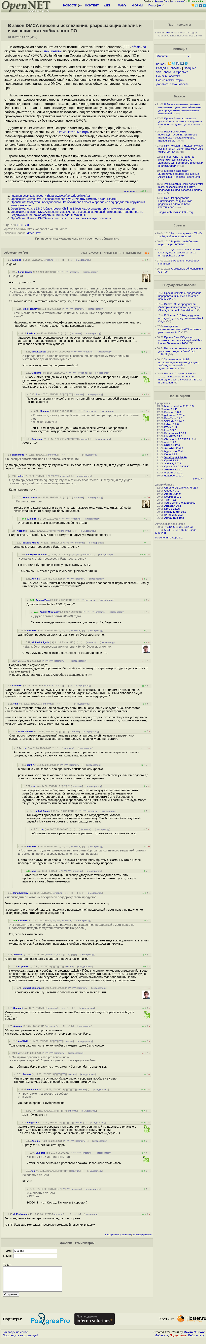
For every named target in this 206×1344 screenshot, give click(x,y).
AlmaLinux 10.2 (174, 517)
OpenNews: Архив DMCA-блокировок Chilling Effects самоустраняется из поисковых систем (73, 208)
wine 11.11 (171, 409)
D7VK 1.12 (170, 427)
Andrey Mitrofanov (36, 554)
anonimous (18, 455)
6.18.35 (177, 526)
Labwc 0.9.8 (171, 424)
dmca (30, 233)
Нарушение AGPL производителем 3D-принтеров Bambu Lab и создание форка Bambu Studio (177, 136)
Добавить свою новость (172, 84)
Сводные (190, 68)
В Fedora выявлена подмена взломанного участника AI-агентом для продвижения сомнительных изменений (180, 109)
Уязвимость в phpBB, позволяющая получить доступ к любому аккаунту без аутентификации (178, 364)
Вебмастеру (196, 1340)
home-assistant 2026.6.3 (179, 406)
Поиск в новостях (168, 76)
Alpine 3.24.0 (172, 493)
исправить (130, 191)
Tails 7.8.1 (170, 499)
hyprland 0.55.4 (173, 451)
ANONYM (23, 1041)
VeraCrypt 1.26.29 (175, 457)
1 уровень (95, 252)
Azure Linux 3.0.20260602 (180, 502)
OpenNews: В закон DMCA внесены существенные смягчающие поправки (61, 218)
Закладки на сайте (15, 1337)
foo (33, 1171)
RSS (146, 252)
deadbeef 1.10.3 (174, 475)
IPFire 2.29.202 (173, 514)
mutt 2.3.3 (170, 442)
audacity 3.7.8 (172, 463)
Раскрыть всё (133, 252)
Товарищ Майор (30, 542)
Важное (179, 96)
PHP (167, 32)
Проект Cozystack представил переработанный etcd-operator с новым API (179, 296)
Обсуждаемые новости (179, 285)
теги (160, 5)
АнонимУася (43, 600)
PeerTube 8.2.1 (173, 418)
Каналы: (161, 64)
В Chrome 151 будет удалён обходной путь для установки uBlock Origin (180, 318)
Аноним (16, 260)
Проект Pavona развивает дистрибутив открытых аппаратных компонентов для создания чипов (180, 121)
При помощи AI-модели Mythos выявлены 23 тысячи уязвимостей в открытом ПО (180, 148)
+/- (120, 252)
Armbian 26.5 (172, 505)
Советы (179, 225)
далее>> (198, 478)
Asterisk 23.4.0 (173, 448)
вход (167, 1)
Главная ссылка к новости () (50, 195)
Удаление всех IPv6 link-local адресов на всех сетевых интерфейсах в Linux (179, 252)
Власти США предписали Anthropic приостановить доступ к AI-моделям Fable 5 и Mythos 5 (179, 307)
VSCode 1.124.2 (174, 421)
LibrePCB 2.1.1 (173, 436)
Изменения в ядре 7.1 (169, 537)
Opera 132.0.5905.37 (177, 466)
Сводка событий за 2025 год (175, 212)
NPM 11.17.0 (172, 445)
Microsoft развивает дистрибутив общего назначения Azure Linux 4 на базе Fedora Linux (179, 173)
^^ (62, 272)
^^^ (66, 272)
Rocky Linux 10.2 (175, 511)
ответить (49, 260)
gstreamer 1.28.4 (174, 415)
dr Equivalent (20, 1214)
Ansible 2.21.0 (173, 469)
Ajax (84, 252)
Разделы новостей (168, 68)
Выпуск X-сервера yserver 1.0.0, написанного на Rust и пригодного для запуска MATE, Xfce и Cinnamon (180, 378)
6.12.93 (188, 526)
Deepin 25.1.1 (172, 496)
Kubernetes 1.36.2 (175, 433)
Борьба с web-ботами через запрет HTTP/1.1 (178, 243)
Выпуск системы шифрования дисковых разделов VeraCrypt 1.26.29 (180, 351)
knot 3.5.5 (170, 430)
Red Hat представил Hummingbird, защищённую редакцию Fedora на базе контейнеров (175, 202)
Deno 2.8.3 (170, 454)
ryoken (20, 476)
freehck (31, 333)
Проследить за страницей (20, 1340)
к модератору (83, 260)
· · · (66, 260)
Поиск (152, 5)
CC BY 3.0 (24, 225)
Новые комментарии (170, 80)
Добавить (161, 1340)
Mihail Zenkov (30, 309)
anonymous (33, 1089)
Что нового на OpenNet (172, 72)
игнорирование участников (118, 1234)
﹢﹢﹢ (58, 260)
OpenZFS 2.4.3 (173, 460)
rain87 (30, 765)
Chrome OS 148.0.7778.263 (181, 487)
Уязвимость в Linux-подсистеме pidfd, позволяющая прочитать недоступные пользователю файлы (181, 186)
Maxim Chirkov (194, 1337)
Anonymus (37, 439)
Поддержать (178, 1340)
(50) (25, 252)
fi (36, 394)
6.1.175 (179, 529)
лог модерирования (141, 1234)
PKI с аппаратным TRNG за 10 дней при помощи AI (180, 235)
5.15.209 (190, 529)
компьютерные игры (74, 132)
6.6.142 (168, 529)
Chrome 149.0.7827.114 (178, 439)
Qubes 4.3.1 (171, 490)
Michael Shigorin (40, 642)
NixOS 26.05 (172, 508)
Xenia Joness (25, 272)
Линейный (110, 252)
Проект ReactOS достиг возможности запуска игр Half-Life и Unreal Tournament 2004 (180, 340)
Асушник (23, 966)
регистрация (177, 1)
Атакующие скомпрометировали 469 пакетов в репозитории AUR (179, 329)
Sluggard (36, 373)
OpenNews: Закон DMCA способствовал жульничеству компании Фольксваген (64, 198)
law (38, 233)
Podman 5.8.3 (172, 412)
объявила (139, 47)
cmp (15, 703)
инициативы (53, 51)
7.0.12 (168, 526)
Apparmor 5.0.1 (173, 472)
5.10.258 (160, 532)
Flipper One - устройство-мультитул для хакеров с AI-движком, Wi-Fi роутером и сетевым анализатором (180, 161)
